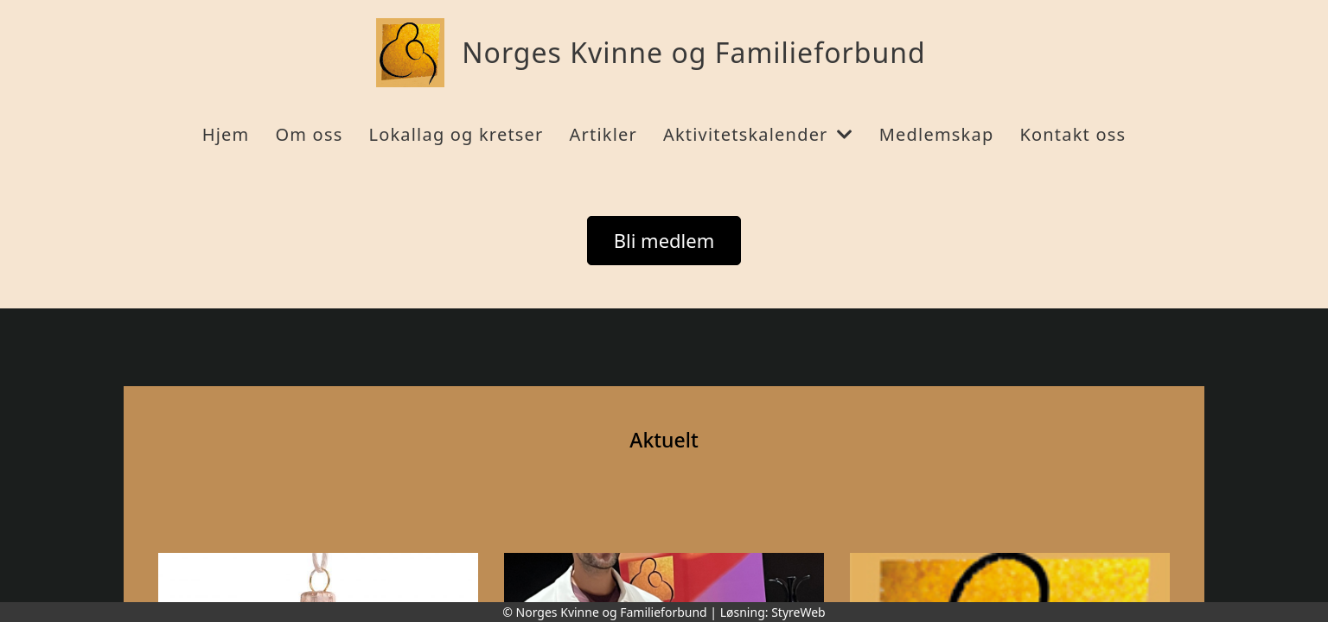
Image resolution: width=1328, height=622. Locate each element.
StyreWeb (798, 612)
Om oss (308, 134)
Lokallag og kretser (455, 134)
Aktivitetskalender (758, 134)
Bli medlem (664, 240)
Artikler (603, 134)
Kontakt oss (1072, 134)
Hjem (226, 134)
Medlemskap (936, 134)
